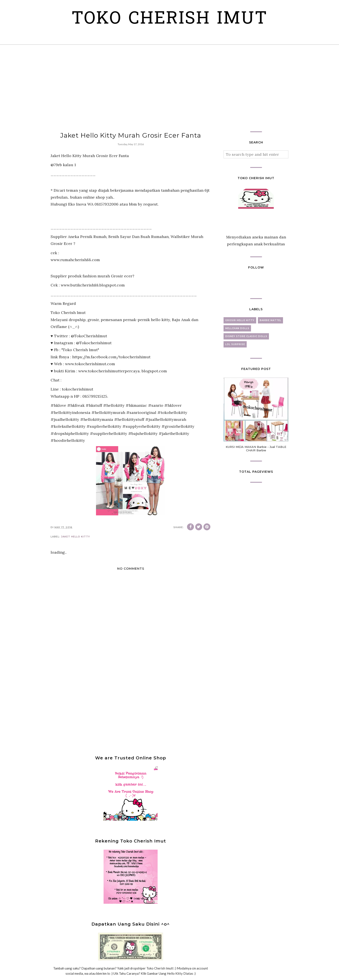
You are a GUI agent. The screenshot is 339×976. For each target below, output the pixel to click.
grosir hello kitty (239, 320)
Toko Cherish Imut (170, 19)
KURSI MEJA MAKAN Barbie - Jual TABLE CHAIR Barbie (256, 448)
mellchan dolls (237, 328)
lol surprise (235, 344)
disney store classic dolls (246, 336)
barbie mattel (270, 320)
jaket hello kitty (75, 536)
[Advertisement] (169, 88)
